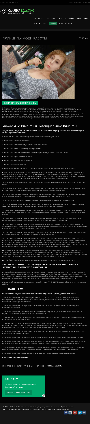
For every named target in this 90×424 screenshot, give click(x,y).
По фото (68, 23)
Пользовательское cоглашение (79, 2)
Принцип (53, 23)
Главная (38, 19)
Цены (71, 19)
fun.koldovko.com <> (18, 392)
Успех (45, 23)
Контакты (82, 19)
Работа (62, 19)
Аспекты (37, 23)
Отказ (61, 23)
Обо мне (50, 19)
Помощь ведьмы (54, 366)
